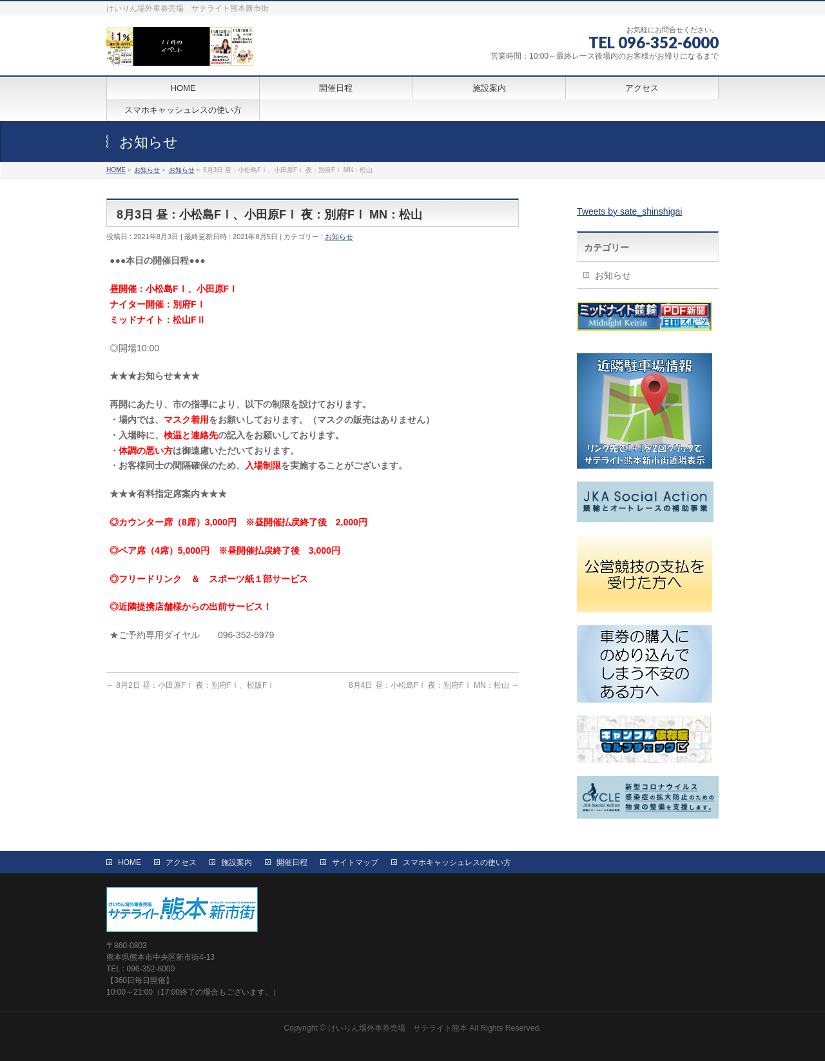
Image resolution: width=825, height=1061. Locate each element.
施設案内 (236, 862)
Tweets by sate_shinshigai (629, 211)
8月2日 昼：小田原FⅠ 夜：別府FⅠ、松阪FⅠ (190, 685)
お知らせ (339, 236)
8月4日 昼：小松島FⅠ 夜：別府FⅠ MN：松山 (434, 685)
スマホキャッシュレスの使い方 (457, 862)
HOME (129, 862)
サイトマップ (355, 862)
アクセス (181, 862)
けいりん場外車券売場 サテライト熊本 (397, 1028)
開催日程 (292, 862)
